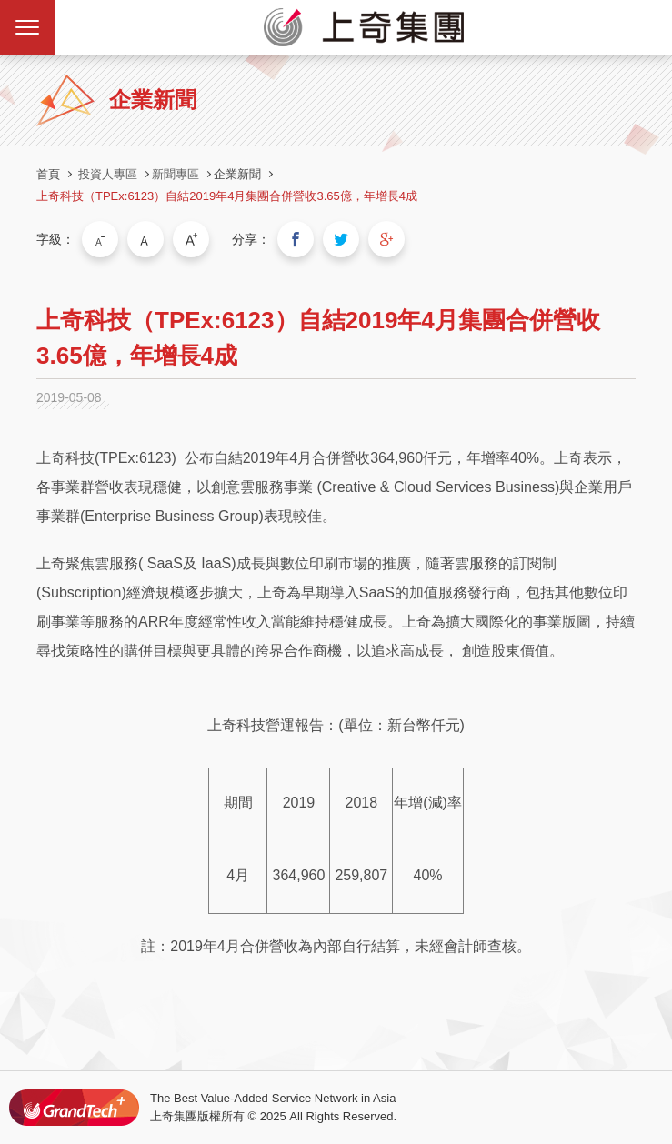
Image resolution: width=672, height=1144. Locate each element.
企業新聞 (237, 174)
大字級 (191, 239)
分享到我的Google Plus (386, 239)
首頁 (48, 174)
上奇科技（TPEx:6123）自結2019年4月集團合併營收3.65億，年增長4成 (226, 196)
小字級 (100, 239)
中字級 (145, 239)
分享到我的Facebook (295, 239)
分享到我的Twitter (341, 239)
